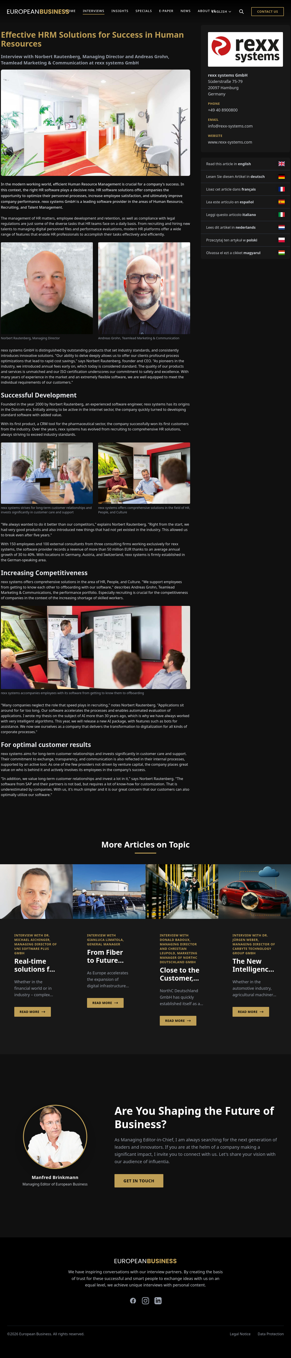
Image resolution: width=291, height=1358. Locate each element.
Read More (33, 1012)
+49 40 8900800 (223, 110)
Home (70, 11)
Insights (120, 11)
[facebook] (133, 1300)
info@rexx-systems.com (230, 126)
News (186, 11)
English (222, 11)
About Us (207, 11)
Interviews (93, 11)
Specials (144, 11)
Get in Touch (138, 1180)
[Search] (241, 11)
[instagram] (145, 1300)
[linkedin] (158, 1300)
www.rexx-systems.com (230, 142)
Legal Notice (240, 1333)
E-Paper (166, 11)
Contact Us (267, 11)
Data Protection (271, 1333)
